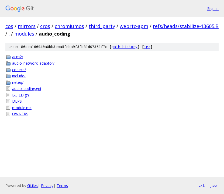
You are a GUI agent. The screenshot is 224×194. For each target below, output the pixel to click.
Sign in (213, 8)
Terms (62, 185)
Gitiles (32, 185)
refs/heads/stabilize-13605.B (186, 26)
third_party (102, 26)
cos (9, 26)
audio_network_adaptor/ (33, 63)
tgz (147, 46)
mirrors (27, 26)
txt (201, 185)
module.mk (22, 107)
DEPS (17, 101)
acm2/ (17, 56)
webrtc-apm (134, 26)
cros (45, 26)
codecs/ (19, 69)
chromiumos (69, 26)
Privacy (47, 185)
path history (124, 46)
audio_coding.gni (26, 88)
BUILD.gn (20, 95)
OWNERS (20, 113)
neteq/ (17, 82)
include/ (19, 75)
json (214, 185)
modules (24, 33)
